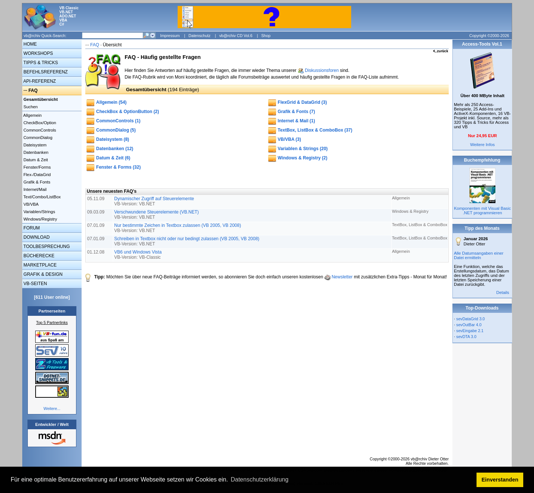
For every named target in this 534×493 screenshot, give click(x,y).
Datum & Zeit (35, 160)
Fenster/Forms (36, 167)
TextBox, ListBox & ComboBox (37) (315, 130)
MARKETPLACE (39, 265)
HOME (29, 44)
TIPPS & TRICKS (40, 62)
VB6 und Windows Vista (138, 254)
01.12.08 (96, 252)
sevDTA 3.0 (466, 336)
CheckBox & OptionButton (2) (127, 111)
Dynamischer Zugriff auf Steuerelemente (154, 201)
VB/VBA (30, 204)
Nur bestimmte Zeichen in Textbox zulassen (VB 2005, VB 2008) (177, 228)
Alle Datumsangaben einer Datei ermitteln (479, 255)
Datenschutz (199, 35)
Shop (265, 35)
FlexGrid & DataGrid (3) (302, 102)
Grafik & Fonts (36, 182)
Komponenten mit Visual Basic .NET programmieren (482, 210)
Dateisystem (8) (112, 139)
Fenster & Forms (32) (118, 167)
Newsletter (342, 276)
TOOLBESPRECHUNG (46, 246)
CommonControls (39, 130)
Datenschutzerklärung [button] (260, 479)
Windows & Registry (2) (302, 158)
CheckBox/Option (39, 122)
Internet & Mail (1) (296, 120)
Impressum (170, 35)
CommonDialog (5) (116, 130)
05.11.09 (96, 198)
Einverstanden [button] (500, 480)
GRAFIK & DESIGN (42, 274)
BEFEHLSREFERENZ (45, 72)
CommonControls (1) (118, 120)
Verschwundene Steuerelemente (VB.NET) (156, 214)
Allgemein (32, 115)
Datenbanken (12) (114, 148)
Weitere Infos (482, 144)
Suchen (30, 107)
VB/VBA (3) (289, 139)
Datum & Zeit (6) (113, 158)
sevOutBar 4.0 (468, 324)
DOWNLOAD (36, 237)
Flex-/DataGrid (36, 174)
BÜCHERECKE (38, 255)
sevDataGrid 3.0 (470, 319)
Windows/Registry (39, 219)
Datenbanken (35, 152)
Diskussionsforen (322, 70)
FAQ (33, 90)
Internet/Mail (34, 189)
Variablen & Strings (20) (303, 148)
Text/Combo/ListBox (41, 197)
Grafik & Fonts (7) (296, 111)
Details (502, 292)
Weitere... (51, 408)
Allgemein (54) (111, 102)
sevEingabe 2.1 (469, 330)
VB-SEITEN (34, 283)
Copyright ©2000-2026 (489, 35)
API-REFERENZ (39, 81)
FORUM (31, 228)
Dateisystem (34, 145)
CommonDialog (37, 137)
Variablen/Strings (38, 211)
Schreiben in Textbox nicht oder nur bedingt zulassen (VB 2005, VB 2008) (186, 241)
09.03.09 (96, 212)
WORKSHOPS (37, 53)
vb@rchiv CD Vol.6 (236, 35)
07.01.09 (96, 225)
